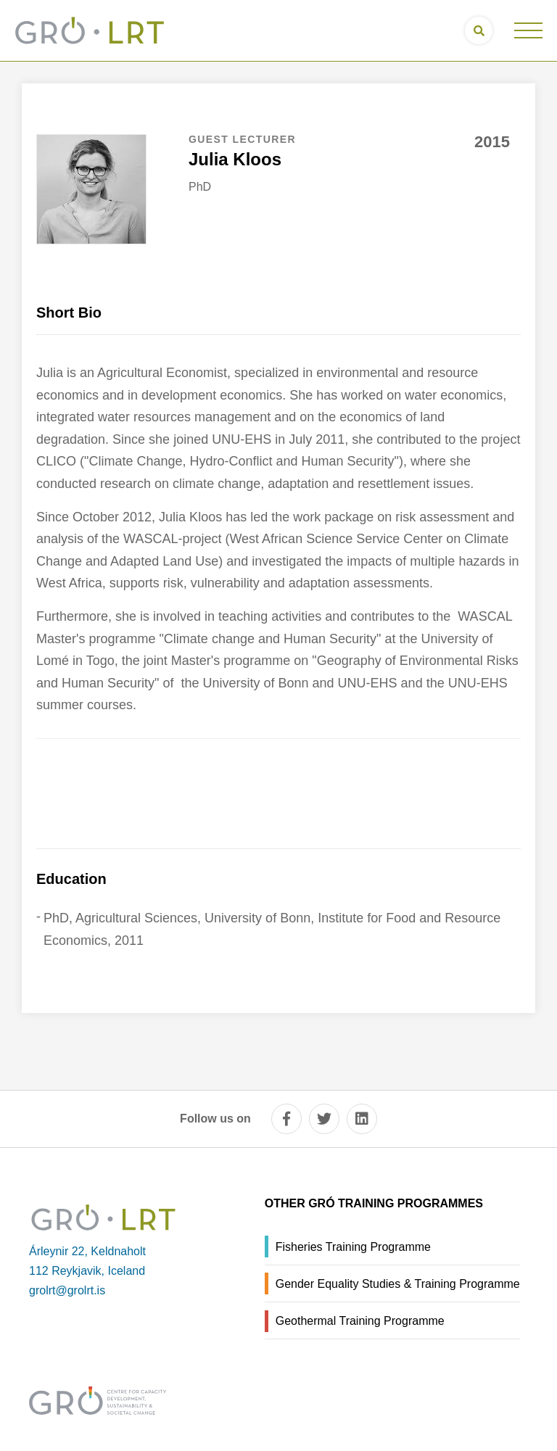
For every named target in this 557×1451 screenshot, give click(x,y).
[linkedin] (362, 1119)
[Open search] (478, 30)
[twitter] (324, 1119)
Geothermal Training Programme (360, 1321)
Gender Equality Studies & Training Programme (398, 1284)
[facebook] (286, 1119)
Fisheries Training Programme (353, 1247)
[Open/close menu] (528, 30)
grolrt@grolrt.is (67, 1290)
